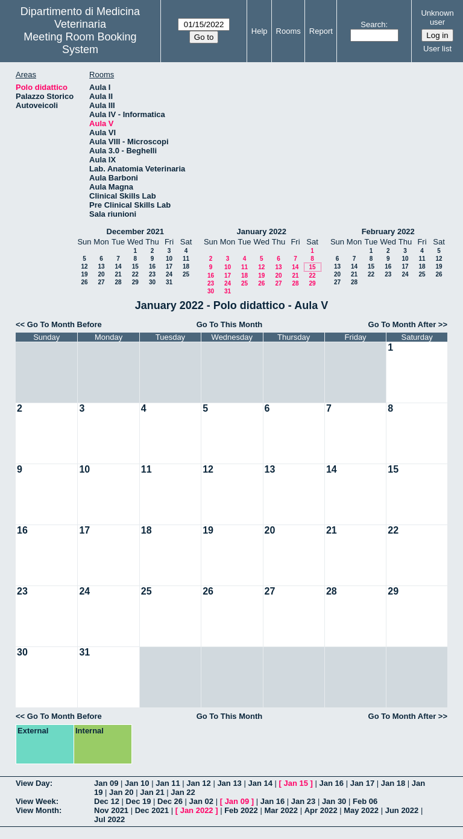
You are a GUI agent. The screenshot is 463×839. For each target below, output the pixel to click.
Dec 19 (138, 801)
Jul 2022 (109, 819)
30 (152, 282)
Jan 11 (168, 783)
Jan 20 (121, 792)
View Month (37, 810)
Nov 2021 (111, 810)
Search (373, 24)
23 (152, 274)
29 (135, 282)
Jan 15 (296, 783)
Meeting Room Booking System (80, 43)
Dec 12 (106, 801)
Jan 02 (201, 801)
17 (169, 266)
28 (118, 282)
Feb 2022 (241, 810)
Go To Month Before (64, 324)
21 (118, 274)
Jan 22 (183, 792)
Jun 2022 (402, 810)
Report (321, 31)
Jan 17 (362, 783)
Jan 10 (137, 783)
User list (437, 48)
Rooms (288, 31)
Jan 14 (260, 783)
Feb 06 (365, 801)
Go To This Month (230, 324)
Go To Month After (402, 324)
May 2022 (361, 810)
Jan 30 (334, 801)
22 (135, 274)
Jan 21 (152, 792)
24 (169, 274)
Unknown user (437, 17)
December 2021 (135, 231)
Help (259, 31)
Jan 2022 (196, 810)
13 (101, 266)
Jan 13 (229, 783)
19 (84, 274)
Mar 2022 (281, 810)
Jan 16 (332, 783)
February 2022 (388, 231)
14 (118, 266)
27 (101, 282)
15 (135, 266)
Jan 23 (303, 801)
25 (186, 274)
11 (186, 258)
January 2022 (261, 231)
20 (101, 274)
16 (152, 266)
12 (84, 266)
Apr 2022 (321, 810)
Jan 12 (198, 783)
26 (84, 282)
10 (169, 258)
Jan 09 (106, 783)
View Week (36, 801)
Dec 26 (170, 801)
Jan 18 (393, 783)
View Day (33, 783)
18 (186, 266)
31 (169, 282)
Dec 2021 (152, 810)
